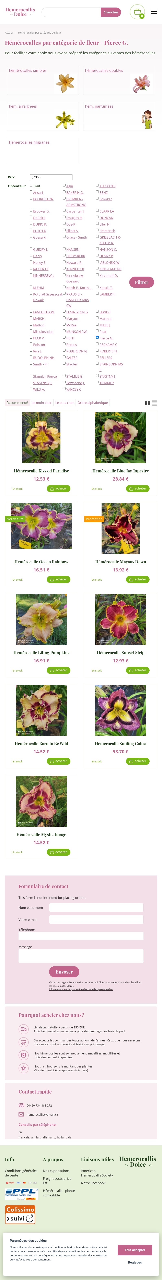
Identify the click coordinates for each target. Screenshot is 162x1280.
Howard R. (74, 262)
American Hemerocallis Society (97, 1173)
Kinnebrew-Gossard (75, 278)
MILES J (105, 325)
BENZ (104, 192)
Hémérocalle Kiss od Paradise (41, 470)
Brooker (106, 199)
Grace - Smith (76, 237)
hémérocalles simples (43, 81)
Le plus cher (64, 402)
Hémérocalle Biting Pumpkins (41, 652)
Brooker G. (41, 211)
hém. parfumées (119, 116)
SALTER (72, 357)
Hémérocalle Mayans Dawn (120, 561)
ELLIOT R (39, 231)
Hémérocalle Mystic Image (41, 834)
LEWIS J (105, 312)
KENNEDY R (75, 269)
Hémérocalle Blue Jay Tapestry (120, 470)
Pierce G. (106, 338)
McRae (71, 325)
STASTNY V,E (42, 383)
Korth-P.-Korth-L (78, 288)
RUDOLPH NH (43, 357)
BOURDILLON (43, 199)
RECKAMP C (108, 344)
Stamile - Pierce (45, 376)
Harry (37, 256)
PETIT (70, 338)
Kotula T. (106, 288)
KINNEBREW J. (43, 275)
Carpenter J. (75, 211)
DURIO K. (40, 224)
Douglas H (74, 218)
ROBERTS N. (109, 351)
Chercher (111, 12)
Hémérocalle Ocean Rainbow (41, 561)
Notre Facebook (93, 1183)
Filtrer (141, 282)
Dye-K (70, 224)
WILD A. (39, 389)
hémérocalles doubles (119, 81)
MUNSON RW (76, 331)
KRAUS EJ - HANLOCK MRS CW (77, 300)
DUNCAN (106, 218)
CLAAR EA (107, 211)
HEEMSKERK (75, 256)
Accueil (9, 32)
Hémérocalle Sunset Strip (120, 652)
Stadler (71, 364)
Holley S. (39, 262)
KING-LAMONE (111, 269)
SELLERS (106, 357)
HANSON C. (108, 249)
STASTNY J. (108, 376)
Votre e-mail (28, 919)
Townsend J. (75, 383)
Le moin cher (42, 402)
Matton (38, 325)
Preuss (71, 344)
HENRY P (106, 256)
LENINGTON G (77, 312)
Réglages (135, 1262)
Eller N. (105, 224)
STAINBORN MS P (111, 367)
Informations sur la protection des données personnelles (81, 989)
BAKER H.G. (75, 192)
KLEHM (38, 288)
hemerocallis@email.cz (42, 1114)
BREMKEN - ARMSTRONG (76, 202)
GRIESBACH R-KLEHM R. (110, 240)
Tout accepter (135, 1250)
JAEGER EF (40, 269)
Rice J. (37, 351)
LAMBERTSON (43, 312)
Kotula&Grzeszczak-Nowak (45, 297)
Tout (36, 186)
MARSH (38, 318)
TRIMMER (107, 383)
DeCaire (39, 218)
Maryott (72, 318)
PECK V (38, 338)
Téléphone (27, 930)
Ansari (38, 192)
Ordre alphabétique (93, 402)
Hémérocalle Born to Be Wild (41, 743)
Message (25, 947)
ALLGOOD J (108, 186)
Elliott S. (72, 231)
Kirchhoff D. (109, 275)
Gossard (39, 237)
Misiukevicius (43, 331)
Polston (39, 344)
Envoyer (64, 972)
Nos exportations (56, 1171)
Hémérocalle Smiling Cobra (120, 743)
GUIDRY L (40, 249)
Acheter (61, 488)
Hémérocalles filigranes (29, 142)
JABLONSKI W (109, 262)
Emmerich (107, 231)
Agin (69, 186)
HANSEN (72, 249)
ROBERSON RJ (76, 351)
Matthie (105, 318)
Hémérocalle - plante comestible (59, 1192)
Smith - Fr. (41, 364)
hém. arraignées (43, 116)
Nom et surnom (31, 907)
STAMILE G (74, 376)
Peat (103, 331)
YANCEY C (73, 389)
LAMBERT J (107, 294)
